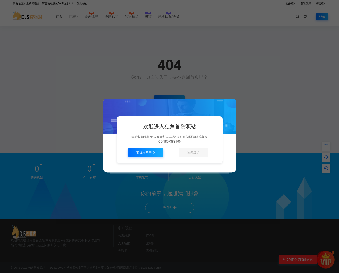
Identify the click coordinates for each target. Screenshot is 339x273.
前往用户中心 (145, 152)
